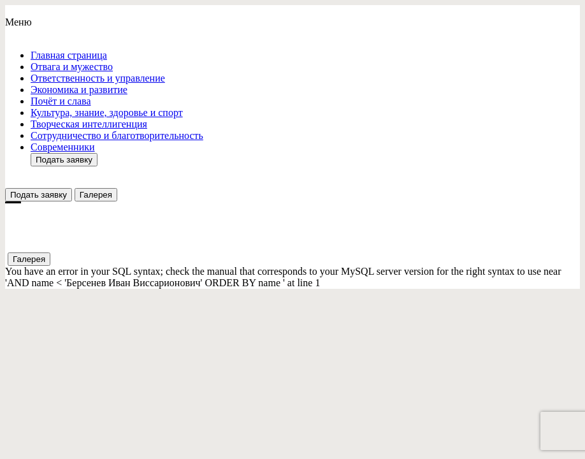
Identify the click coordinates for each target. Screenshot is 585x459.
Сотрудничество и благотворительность (117, 135)
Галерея (96, 195)
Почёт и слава (60, 101)
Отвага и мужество (72, 66)
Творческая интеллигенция (89, 124)
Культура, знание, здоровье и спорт (107, 112)
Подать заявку (64, 159)
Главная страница (69, 55)
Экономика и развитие (79, 89)
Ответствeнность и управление (98, 78)
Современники (63, 147)
